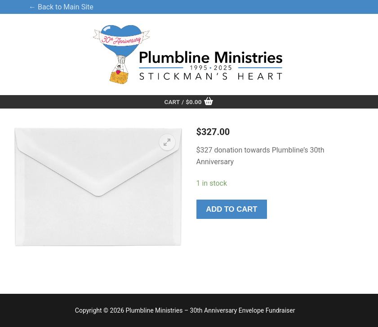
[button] (167, 142)
